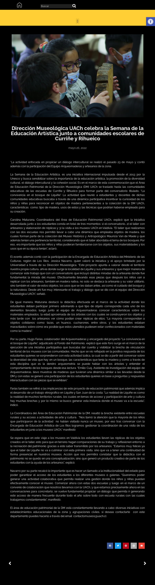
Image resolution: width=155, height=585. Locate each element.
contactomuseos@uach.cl (89, 516)
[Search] (74, 6)
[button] (150, 21)
